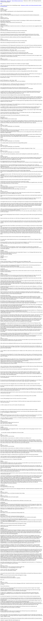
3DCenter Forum (3, 0)
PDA (1, 3)
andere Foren (9, 0)
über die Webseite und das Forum (17, 0)
